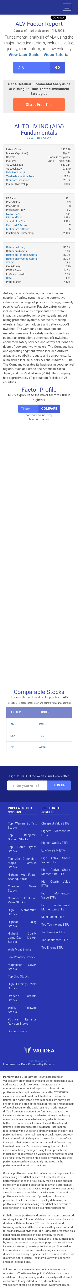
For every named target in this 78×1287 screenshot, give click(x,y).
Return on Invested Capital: (22, 258)
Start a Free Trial (39, 104)
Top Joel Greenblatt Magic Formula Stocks (22, 863)
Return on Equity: (16, 247)
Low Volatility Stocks (21, 957)
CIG (12, 747)
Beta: (9, 278)
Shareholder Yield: (17, 221)
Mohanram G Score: (18, 229)
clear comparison (39, 419)
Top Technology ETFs (55, 924)
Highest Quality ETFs (54, 842)
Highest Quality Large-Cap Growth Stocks (22, 937)
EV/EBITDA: (13, 213)
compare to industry (39, 415)
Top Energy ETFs (52, 947)
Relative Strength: (16, 172)
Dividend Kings (17, 1031)
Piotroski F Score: (16, 225)
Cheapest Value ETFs (55, 823)
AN (12, 723)
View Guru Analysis (39, 138)
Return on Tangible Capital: (22, 254)
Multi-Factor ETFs (52, 917)
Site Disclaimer (39, 1061)
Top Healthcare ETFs (54, 940)
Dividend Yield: (15, 217)
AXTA (42, 747)
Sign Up (59, 785)
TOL (41, 735)
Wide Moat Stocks (19, 949)
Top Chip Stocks (18, 976)
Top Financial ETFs (53, 932)
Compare (49, 409)
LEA (12, 735)
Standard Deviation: (18, 180)
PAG (41, 723)
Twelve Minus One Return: (21, 176)
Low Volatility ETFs (53, 850)
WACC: (10, 262)
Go (57, 68)
